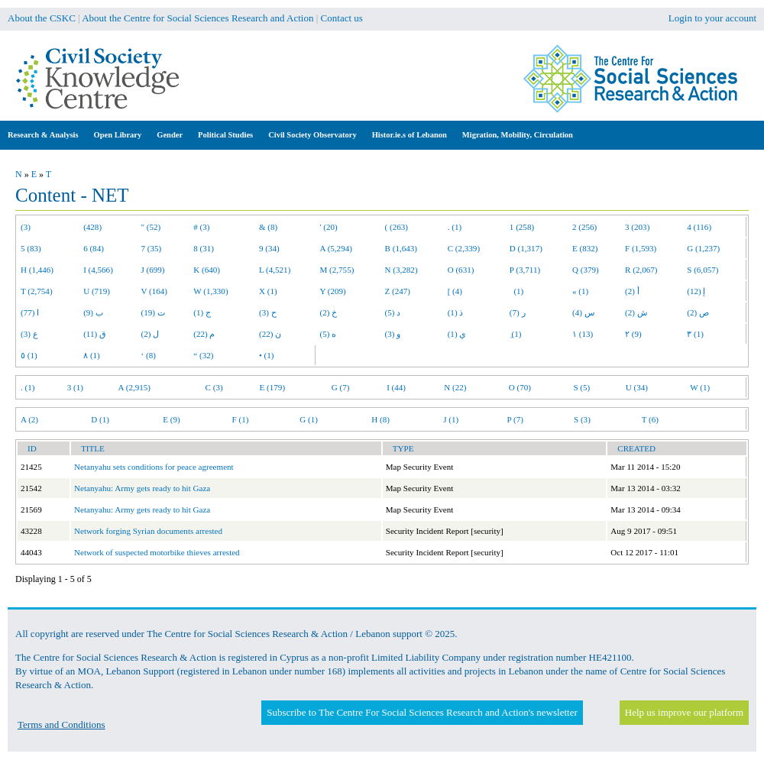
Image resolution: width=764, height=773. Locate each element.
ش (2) (636, 312)
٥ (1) (29, 355)
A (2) (29, 419)
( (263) (396, 226)
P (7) (515, 419)
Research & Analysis (43, 135)
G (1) (308, 419)
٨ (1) (91, 355)
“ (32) (203, 355)
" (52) (151, 226)
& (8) (268, 226)
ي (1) (457, 333)
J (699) (153, 269)
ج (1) (202, 312)
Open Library (118, 135)
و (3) (393, 333)
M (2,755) (337, 269)
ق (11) (94, 333)
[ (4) (455, 291)
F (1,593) (640, 248)
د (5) (393, 312)
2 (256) (584, 226)
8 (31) (203, 248)
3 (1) (75, 387)
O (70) (520, 387)
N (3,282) (401, 269)
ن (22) (270, 333)
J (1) (450, 419)
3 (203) (637, 226)
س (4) (583, 312)
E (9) (171, 419)
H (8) (380, 419)
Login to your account (712, 18)
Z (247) (398, 291)
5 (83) (31, 248)
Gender (170, 135)
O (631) (461, 269)
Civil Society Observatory (312, 135)
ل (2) (150, 333)
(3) (26, 226)
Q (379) (585, 269)
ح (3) (268, 312)
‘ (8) (148, 355)
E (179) (273, 387)
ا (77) (30, 312)
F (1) (240, 419)
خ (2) (329, 312)
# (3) (201, 226)
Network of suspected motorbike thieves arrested (157, 552)
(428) (92, 226)
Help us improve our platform (684, 712)
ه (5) (328, 333)
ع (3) (29, 333)
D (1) (100, 419)
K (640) (206, 269)
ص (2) (698, 312)
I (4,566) (98, 269)
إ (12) (696, 291)
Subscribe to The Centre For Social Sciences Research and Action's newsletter (422, 712)
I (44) (396, 387)
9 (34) (269, 248)
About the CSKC (42, 18)
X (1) (268, 291)
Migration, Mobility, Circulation (517, 135)
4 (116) (699, 226)
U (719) (96, 291)
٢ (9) (633, 333)
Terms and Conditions (61, 724)
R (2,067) (641, 269)
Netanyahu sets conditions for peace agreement (154, 466)
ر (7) (518, 312)
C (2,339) (464, 248)
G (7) (341, 387)
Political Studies (225, 135)
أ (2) (632, 291)
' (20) (329, 226)
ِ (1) (516, 333)
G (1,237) (703, 248)
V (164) (154, 291)
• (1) (266, 355)
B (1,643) (401, 248)
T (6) (650, 419)
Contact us (342, 18)
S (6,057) (702, 269)
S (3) (582, 419)
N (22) (455, 387)
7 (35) (151, 248)
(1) (516, 291)
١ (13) (582, 333)
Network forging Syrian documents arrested (148, 530)
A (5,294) (336, 248)
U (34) (637, 387)
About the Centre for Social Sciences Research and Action (197, 18)
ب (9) (93, 312)
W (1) (700, 387)
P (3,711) (525, 269)
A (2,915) (134, 387)
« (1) (580, 291)
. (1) (454, 226)
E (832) (585, 248)
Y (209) (333, 291)
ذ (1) (456, 312)
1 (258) (522, 226)
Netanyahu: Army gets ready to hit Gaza (142, 488)
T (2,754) (37, 291)
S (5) (581, 387)
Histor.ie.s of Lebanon (409, 135)
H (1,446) (37, 269)
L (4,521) (274, 269)
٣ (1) (695, 333)
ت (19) (153, 312)
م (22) (204, 333)
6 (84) (93, 248)
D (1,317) (526, 248)
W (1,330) (210, 291)
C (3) (214, 387)
